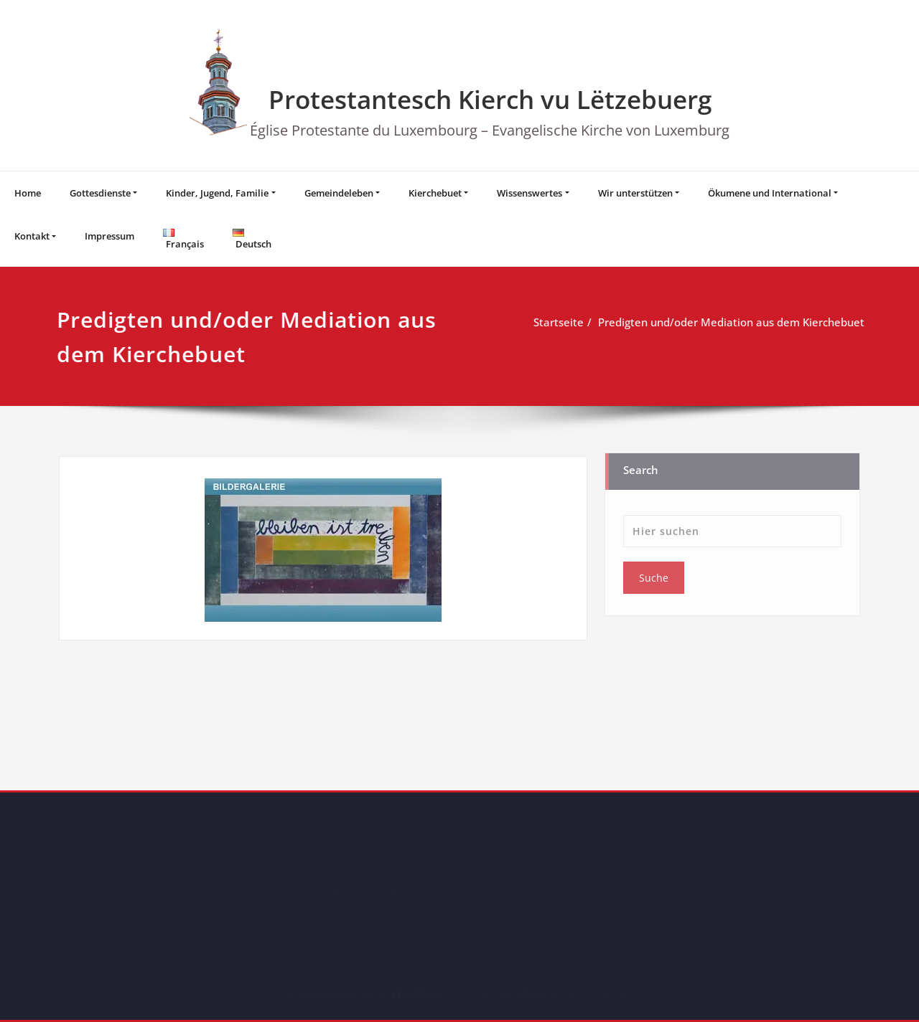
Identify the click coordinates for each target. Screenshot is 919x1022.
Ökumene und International (769, 192)
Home (27, 192)
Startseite (558, 322)
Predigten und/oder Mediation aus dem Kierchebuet (730, 322)
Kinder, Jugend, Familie (217, 192)
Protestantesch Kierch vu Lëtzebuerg (490, 99)
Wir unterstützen (635, 192)
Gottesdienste (100, 192)
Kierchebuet (435, 192)
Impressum (109, 236)
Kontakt (32, 236)
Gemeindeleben (338, 192)
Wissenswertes (529, 192)
